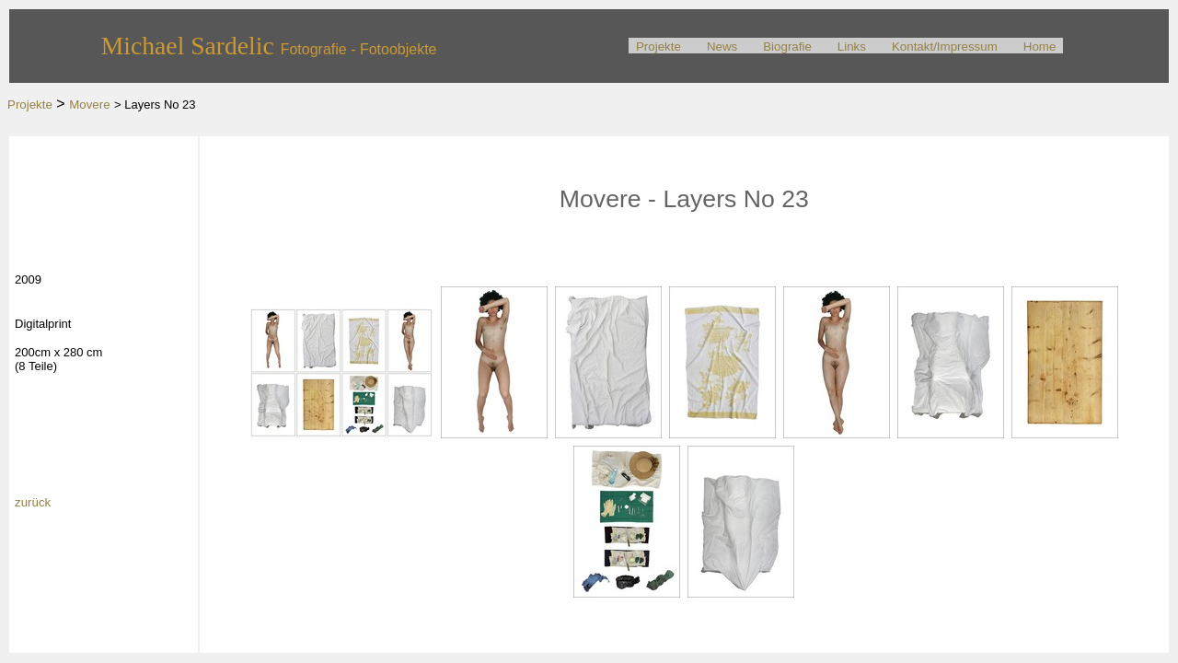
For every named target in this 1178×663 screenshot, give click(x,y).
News (722, 46)
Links (851, 46)
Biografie (787, 46)
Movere (89, 104)
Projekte (658, 46)
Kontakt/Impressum (945, 46)
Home (1040, 46)
